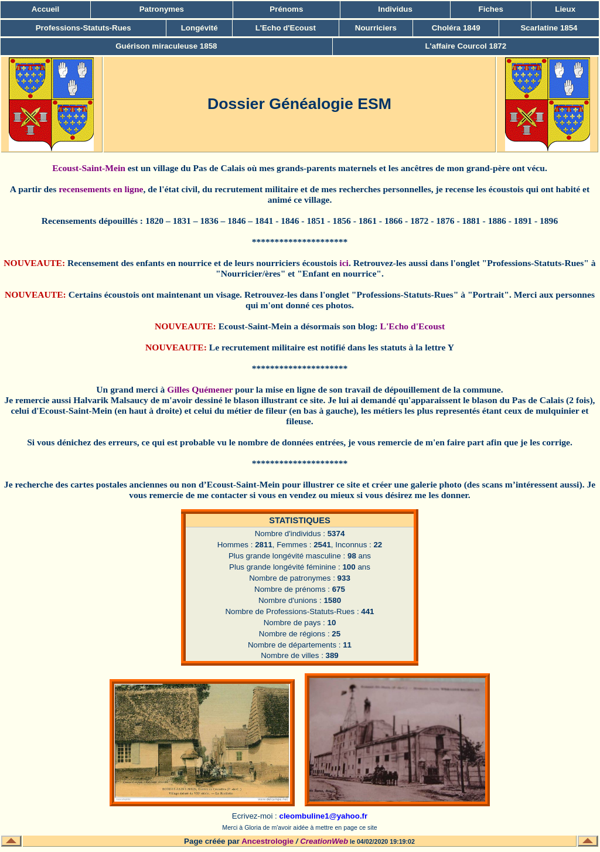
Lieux (565, 9)
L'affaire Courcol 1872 (465, 46)
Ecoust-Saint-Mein (88, 168)
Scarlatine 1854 (548, 27)
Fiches (491, 9)
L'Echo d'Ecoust (285, 27)
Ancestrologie (267, 841)
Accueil (45, 9)
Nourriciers (376, 27)
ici (344, 263)
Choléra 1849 (456, 27)
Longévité (199, 27)
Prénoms (286, 9)
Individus (395, 9)
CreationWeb (324, 841)
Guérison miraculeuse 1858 (166, 46)
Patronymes (161, 9)
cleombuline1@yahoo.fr (323, 816)
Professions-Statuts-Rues (83, 27)
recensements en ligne (101, 189)
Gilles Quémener (200, 389)
